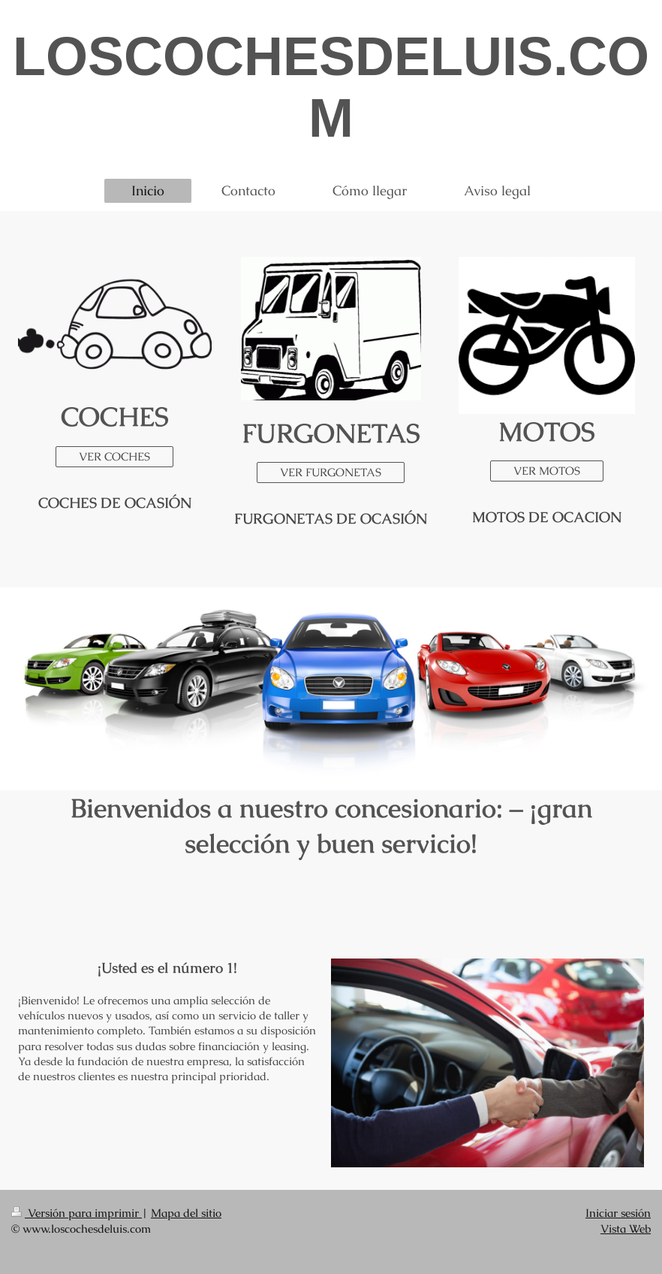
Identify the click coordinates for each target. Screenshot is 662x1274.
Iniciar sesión (618, 1213)
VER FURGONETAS (330, 472)
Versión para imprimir (76, 1213)
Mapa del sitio (186, 1213)
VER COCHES (114, 456)
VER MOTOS (546, 470)
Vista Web (625, 1228)
